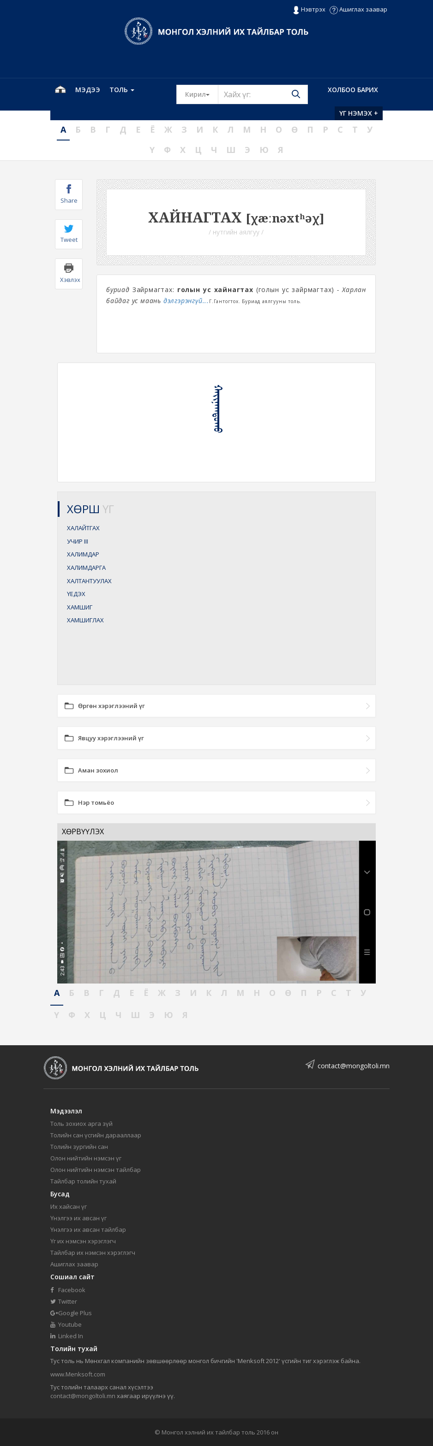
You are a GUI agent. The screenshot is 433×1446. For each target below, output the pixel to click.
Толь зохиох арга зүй (81, 1123)
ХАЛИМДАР (83, 554)
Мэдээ (87, 89)
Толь (121, 89)
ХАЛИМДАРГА (86, 567)
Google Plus (71, 1313)
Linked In (66, 1336)
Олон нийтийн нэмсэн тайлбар (95, 1169)
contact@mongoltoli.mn (354, 1065)
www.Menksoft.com (77, 1374)
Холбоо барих (353, 89)
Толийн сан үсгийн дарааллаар (95, 1135)
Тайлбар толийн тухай (83, 1181)
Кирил (201, 94)
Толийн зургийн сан (79, 1146)
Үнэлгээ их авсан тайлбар (88, 1229)
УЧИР (77, 541)
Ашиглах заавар (358, 9)
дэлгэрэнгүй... (186, 300)
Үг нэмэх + (358, 113)
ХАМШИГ (79, 607)
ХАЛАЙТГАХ (83, 528)
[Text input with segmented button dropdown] (263, 94)
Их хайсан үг (68, 1206)
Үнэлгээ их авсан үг (78, 1218)
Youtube (66, 1324)
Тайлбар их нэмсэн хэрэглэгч (92, 1252)
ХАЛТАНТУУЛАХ (89, 581)
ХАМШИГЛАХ (85, 620)
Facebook (67, 1290)
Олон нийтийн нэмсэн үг (85, 1158)
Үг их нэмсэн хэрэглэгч (83, 1241)
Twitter (63, 1301)
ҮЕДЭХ (76, 594)
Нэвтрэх (309, 9)
